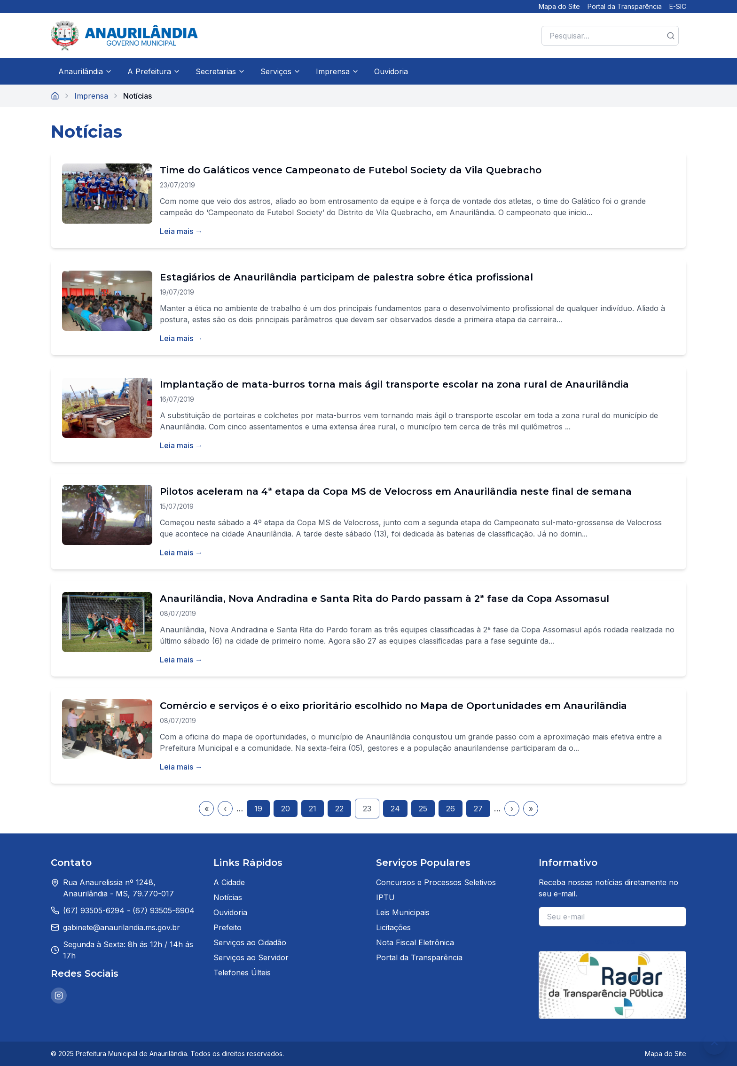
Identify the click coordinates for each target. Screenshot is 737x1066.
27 (478, 808)
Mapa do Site (559, 6)
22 (339, 808)
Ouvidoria (391, 71)
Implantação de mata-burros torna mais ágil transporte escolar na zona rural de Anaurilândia (394, 384)
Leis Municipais (403, 912)
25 (423, 808)
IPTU (385, 897)
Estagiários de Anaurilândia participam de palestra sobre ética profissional (346, 277)
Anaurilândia (85, 71)
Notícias (227, 897)
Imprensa (337, 71)
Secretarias (220, 71)
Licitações (393, 927)
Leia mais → (181, 231)
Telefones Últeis (242, 972)
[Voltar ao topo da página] (714, 1043)
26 (450, 808)
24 (395, 808)
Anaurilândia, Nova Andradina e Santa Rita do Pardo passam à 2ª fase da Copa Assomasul (384, 598)
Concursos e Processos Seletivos (436, 882)
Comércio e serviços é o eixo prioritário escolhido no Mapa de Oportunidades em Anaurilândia (393, 705)
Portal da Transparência (625, 6)
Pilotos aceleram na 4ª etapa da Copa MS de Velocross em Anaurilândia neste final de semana (396, 491)
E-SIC (677, 6)
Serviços (280, 71)
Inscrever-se (612, 941)
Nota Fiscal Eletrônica (415, 942)
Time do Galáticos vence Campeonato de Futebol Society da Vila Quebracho (350, 170)
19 (258, 808)
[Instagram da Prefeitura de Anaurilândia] (59, 996)
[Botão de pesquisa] (670, 35)
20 (285, 808)
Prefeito (227, 927)
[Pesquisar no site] (610, 36)
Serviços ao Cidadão (249, 942)
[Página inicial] (55, 96)
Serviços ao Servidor (251, 957)
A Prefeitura (153, 71)
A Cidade (229, 882)
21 (312, 808)
